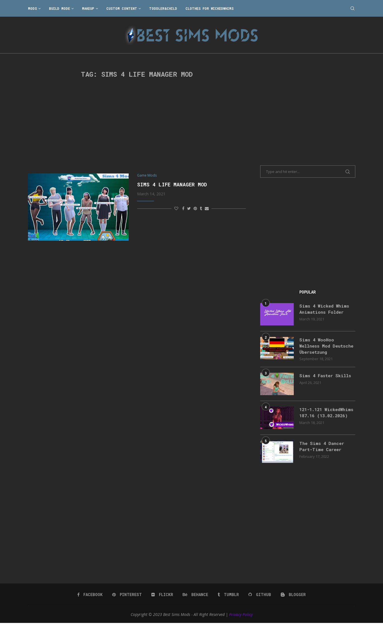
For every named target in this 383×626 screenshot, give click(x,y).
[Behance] (195, 598)
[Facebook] (91, 598)
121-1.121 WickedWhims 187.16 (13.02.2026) (323, 416)
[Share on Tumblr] (201, 208)
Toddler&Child (163, 8)
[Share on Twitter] (189, 208)
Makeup (88, 8)
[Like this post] (176, 208)
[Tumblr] (228, 598)
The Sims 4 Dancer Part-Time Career (322, 450)
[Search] (352, 8)
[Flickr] (162, 598)
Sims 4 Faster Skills (326, 376)
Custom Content (121, 8)
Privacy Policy (241, 617)
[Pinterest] (127, 598)
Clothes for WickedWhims (209, 8)
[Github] (259, 598)
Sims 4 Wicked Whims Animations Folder (325, 309)
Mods (32, 8)
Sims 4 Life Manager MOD (172, 184)
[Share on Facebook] (183, 208)
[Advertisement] (137, 126)
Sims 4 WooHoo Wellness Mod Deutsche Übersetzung (326, 346)
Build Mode (59, 8)
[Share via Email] (207, 208)
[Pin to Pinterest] (195, 208)
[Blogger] (292, 598)
